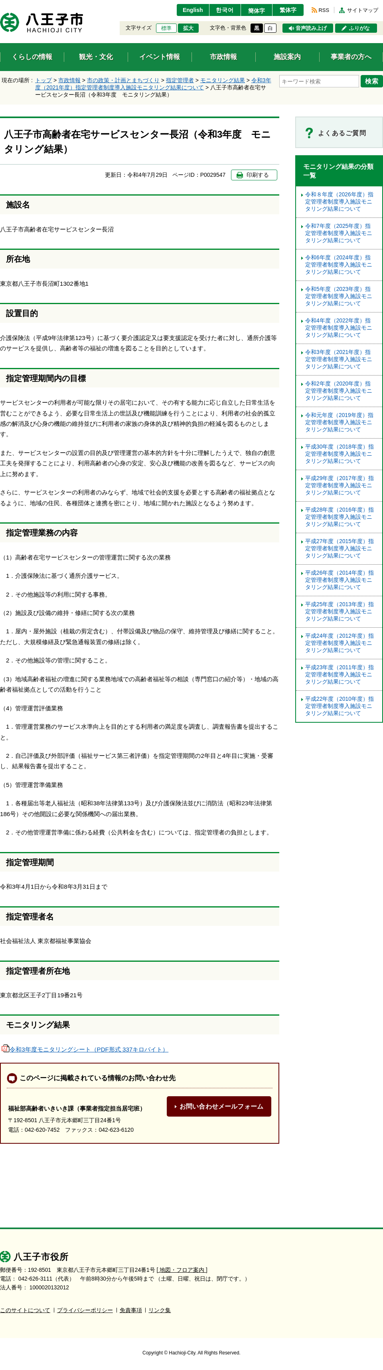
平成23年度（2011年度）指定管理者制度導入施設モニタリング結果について (339, 674)
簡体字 (256, 11)
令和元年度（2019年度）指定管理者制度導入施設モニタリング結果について (339, 422)
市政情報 (69, 80)
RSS (324, 10)
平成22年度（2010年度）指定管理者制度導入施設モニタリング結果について (339, 706)
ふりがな (359, 28)
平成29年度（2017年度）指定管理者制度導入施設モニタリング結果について (339, 485)
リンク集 (159, 1310)
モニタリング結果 (222, 80)
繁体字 (288, 10)
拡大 (188, 28)
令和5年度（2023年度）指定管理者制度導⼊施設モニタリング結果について (338, 296)
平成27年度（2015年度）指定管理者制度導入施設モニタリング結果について (339, 548)
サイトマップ (362, 10)
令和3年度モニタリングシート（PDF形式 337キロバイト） (85, 1049)
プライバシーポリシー (85, 1310)
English (193, 10)
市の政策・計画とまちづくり (123, 80)
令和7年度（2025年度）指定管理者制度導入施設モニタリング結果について (338, 233)
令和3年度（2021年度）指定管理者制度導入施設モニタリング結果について (338, 359)
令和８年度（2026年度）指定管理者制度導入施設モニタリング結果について (339, 202)
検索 (372, 81)
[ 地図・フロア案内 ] (182, 1270)
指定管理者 (180, 80)
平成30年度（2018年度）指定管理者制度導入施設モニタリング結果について (339, 454)
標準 (166, 28)
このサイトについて (25, 1310)
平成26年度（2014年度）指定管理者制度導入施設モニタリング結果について (339, 580)
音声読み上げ (311, 28)
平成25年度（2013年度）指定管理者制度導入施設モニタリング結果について (339, 611)
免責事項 (131, 1310)
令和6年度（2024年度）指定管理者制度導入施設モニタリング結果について (338, 265)
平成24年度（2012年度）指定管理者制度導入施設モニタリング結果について (339, 643)
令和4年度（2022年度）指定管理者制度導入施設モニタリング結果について (338, 328)
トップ (43, 80)
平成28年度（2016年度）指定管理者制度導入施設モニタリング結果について (339, 517)
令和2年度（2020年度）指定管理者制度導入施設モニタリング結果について (338, 391)
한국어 (225, 10)
